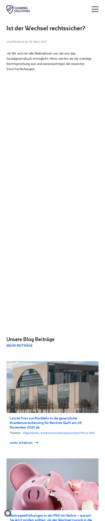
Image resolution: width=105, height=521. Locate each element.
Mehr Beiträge (19, 346)
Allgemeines (31, 433)
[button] (8, 513)
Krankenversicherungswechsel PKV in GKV (68, 433)
